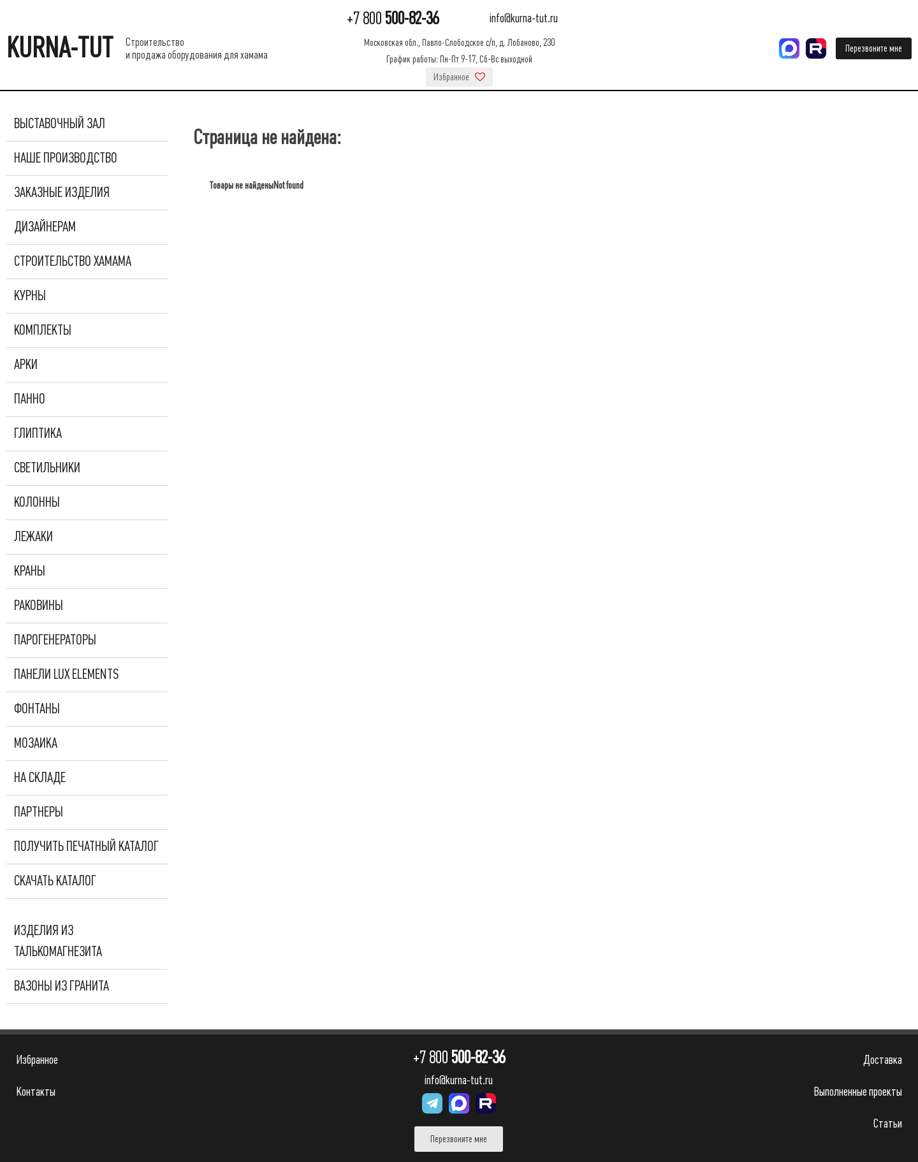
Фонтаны (37, 708)
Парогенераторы (55, 640)
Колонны (37, 502)
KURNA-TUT (59, 48)
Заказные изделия (62, 192)
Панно (29, 399)
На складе (40, 777)
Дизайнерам (45, 227)
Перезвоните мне (873, 48)
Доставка (882, 1059)
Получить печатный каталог (86, 846)
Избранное (459, 77)
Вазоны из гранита (61, 986)
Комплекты (42, 330)
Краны (29, 571)
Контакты (35, 1091)
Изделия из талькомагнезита (58, 941)
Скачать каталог (55, 881)
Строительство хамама (72, 261)
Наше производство (65, 158)
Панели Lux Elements (66, 674)
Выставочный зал (59, 123)
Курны (30, 295)
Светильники (47, 468)
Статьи (887, 1123)
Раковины (38, 605)
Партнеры (38, 812)
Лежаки (33, 536)
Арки (26, 364)
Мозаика (35, 743)
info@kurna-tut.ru (524, 19)
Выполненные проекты (857, 1091)
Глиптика (38, 433)
